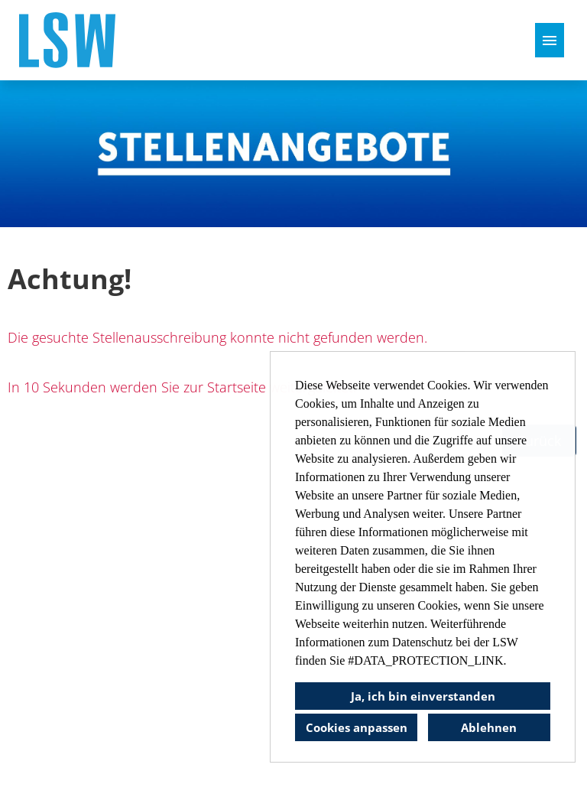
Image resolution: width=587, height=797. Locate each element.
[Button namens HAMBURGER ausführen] (549, 40)
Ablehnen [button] (489, 727)
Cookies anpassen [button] (356, 727)
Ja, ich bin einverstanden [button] (423, 696)
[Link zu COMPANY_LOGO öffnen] (67, 40)
